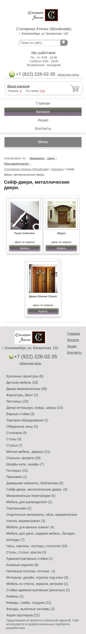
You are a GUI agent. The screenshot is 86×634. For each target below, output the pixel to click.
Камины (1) (15, 596)
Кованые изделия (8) (22, 565)
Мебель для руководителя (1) (29, 502)
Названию (38, 158)
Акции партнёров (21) (23, 615)
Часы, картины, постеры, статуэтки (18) (36, 546)
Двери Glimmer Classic (43, 296)
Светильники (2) (18, 508)
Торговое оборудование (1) (27, 420)
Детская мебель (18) (22, 382)
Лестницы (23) (17, 401)
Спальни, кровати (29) (23, 458)
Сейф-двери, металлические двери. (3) (36, 489)
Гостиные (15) (17, 470)
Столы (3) (13, 439)
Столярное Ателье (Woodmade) (26, 169)
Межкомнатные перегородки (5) (30, 496)
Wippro (61, 233)
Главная (43, 103)
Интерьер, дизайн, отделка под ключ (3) (37, 577)
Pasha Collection (24, 233)
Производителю (17, 163)
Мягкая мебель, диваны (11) (28, 451)
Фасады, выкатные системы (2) (30, 609)
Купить (24, 248)
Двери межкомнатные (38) (26, 389)
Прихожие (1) (16, 477)
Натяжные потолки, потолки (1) (30, 571)
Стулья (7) (14, 445)
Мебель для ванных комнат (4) (30, 527)
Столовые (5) (16, 433)
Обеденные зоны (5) (22, 426)
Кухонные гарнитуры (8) (24, 376)
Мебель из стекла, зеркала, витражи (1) (37, 584)
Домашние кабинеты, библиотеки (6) (34, 483)
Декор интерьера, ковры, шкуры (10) (34, 407)
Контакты (43, 128)
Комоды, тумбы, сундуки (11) (28, 602)
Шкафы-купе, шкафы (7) (25, 464)
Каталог (43, 112)
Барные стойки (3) (20, 414)
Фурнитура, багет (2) (22, 395)
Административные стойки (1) (29, 558)
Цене (52, 158)
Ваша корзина (18, 86)
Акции (43, 120)
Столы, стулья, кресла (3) (26, 552)
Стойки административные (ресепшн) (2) (38, 590)
